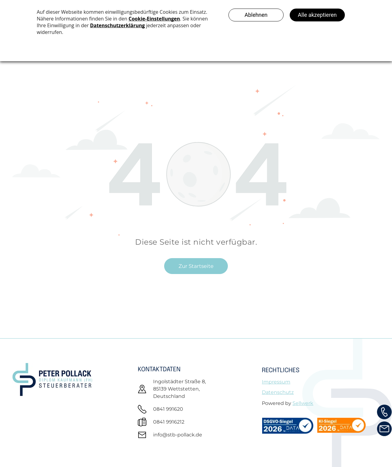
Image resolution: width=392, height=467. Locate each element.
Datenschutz (278, 392)
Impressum (276, 382)
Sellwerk (302, 403)
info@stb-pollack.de (177, 435)
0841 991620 (168, 409)
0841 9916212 (168, 422)
